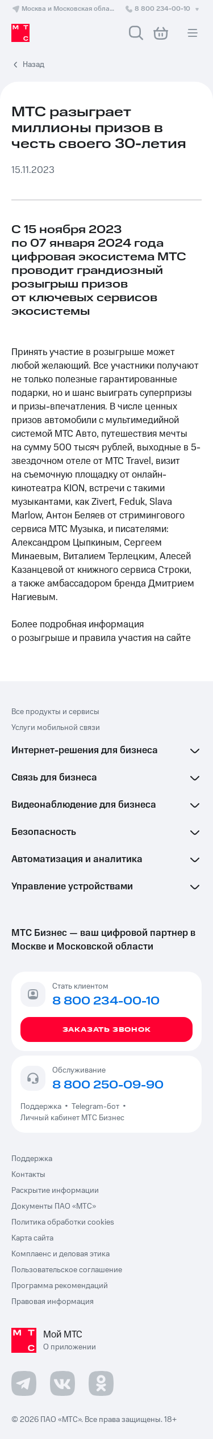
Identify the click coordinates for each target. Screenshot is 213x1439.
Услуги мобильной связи (55, 727)
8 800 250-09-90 (108, 1085)
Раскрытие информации (55, 1190)
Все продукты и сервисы (55, 712)
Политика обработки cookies (62, 1222)
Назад (33, 64)
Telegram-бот (95, 1106)
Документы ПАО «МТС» (53, 1206)
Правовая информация (52, 1301)
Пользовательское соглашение (66, 1270)
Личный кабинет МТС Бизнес (72, 1118)
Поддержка (42, 1106)
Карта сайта (32, 1238)
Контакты (28, 1174)
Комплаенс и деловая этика (60, 1254)
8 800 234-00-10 (163, 9)
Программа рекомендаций (59, 1286)
